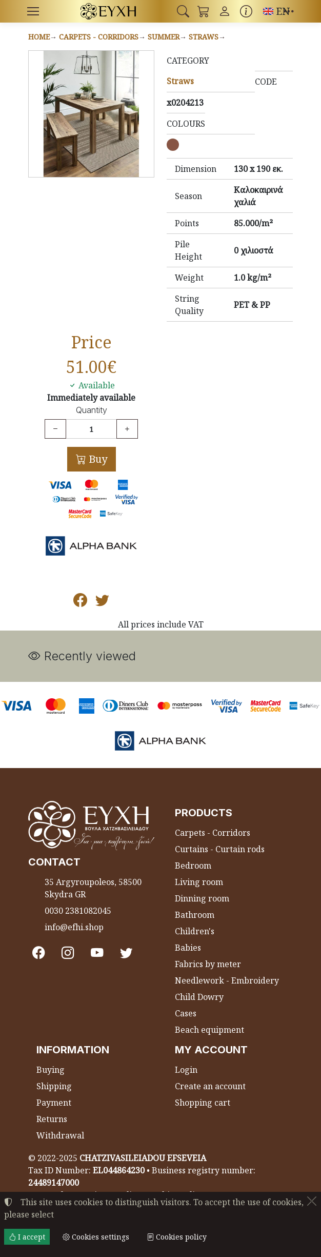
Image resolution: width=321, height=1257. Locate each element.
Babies (188, 947)
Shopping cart (202, 1102)
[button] (183, 11)
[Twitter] (126, 952)
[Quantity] (91, 429)
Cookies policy (177, 1237)
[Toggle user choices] (224, 11)
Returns (51, 1119)
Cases (185, 1013)
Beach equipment (209, 1029)
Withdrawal (60, 1135)
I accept (27, 1237)
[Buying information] (246, 11)
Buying (50, 1069)
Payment (53, 1102)
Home (39, 37)
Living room (199, 882)
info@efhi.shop (74, 927)
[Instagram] (68, 952)
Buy (96, 459)
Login (186, 1069)
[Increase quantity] (127, 429)
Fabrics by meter (208, 964)
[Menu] (33, 11)
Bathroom (194, 914)
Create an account (210, 1086)
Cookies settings (96, 1237)
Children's (194, 931)
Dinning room (202, 898)
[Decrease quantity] (55, 429)
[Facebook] (38, 952)
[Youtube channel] (97, 952)
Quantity (91, 410)
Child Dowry (199, 997)
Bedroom (193, 865)
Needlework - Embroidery (227, 980)
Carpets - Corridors (98, 37)
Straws (203, 37)
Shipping (54, 1086)
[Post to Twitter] (102, 601)
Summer (163, 37)
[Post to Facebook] (80, 601)
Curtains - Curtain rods (220, 849)
